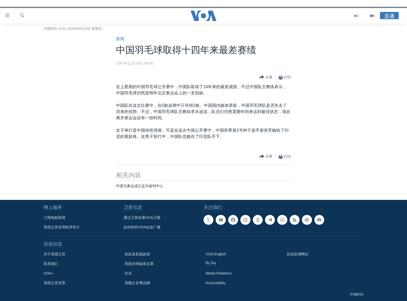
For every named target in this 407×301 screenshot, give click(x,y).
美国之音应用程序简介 (62, 227)
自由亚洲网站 (297, 254)
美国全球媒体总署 (139, 264)
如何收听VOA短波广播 (142, 227)
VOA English (216, 254)
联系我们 (51, 264)
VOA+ (48, 273)
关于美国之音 (54, 254)
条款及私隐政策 (137, 254)
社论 (128, 273)
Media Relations (219, 273)
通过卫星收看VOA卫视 (142, 217)
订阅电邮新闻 (54, 217)
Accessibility (215, 283)
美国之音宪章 (54, 283)
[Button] (266, 77)
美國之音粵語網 (137, 283)
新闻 (120, 39)
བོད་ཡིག (211, 264)
